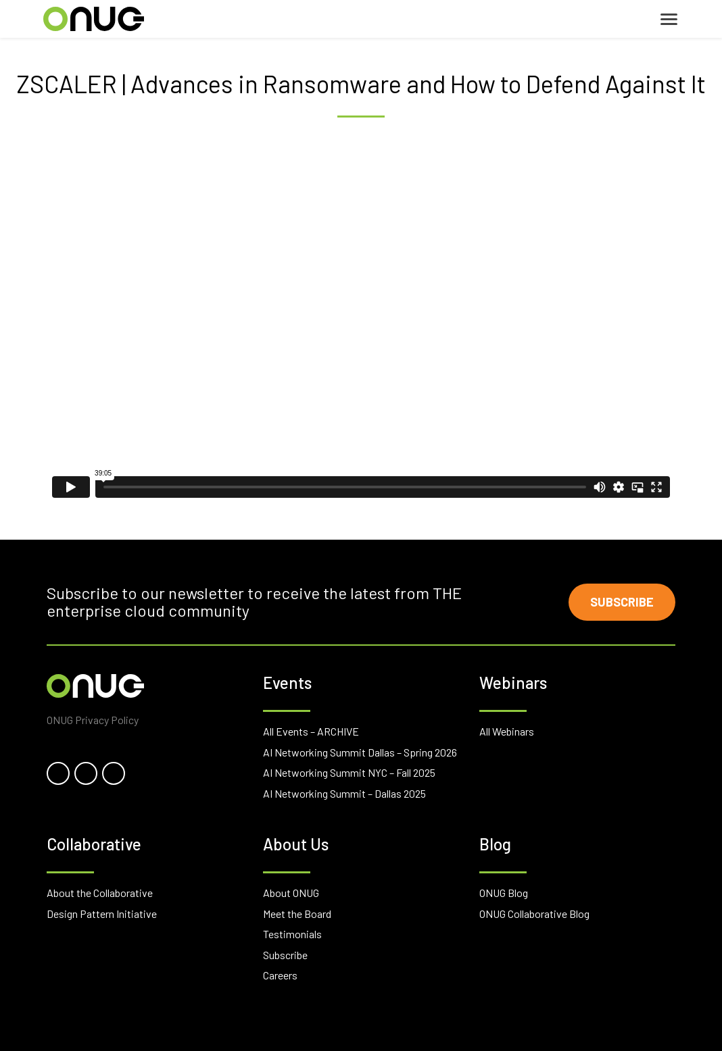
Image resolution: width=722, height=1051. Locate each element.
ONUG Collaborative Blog (534, 913)
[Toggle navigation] (668, 19)
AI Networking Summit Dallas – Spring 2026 (360, 752)
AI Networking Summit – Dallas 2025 (344, 793)
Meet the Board (297, 913)
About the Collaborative (100, 892)
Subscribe (622, 601)
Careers (280, 975)
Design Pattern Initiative (102, 913)
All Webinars (506, 731)
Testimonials (292, 933)
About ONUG (291, 892)
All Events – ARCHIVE (311, 731)
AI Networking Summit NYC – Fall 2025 (349, 772)
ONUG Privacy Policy (93, 719)
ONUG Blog (503, 892)
